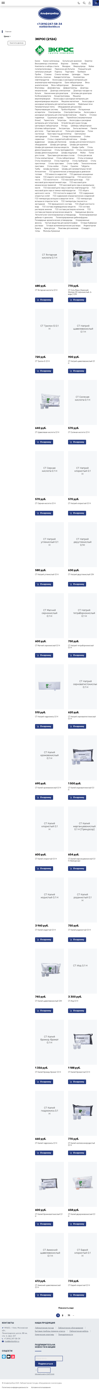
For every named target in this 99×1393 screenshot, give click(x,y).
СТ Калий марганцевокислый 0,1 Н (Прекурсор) (81, 860)
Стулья (64, 166)
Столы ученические (85, 150)
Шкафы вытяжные (51, 169)
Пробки (38, 74)
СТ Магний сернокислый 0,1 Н (47, 646)
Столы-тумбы (72, 163)
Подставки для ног (54, 131)
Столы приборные (80, 161)
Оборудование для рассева (69, 107)
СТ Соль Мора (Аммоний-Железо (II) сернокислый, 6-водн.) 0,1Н (80, 292)
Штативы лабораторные (45, 128)
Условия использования (41, 1387)
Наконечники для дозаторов (56, 93)
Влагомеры (39, 88)
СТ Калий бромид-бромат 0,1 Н (48, 1072)
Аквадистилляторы (62, 77)
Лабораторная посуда (44, 1328)
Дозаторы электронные (60, 91)
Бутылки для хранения (72, 61)
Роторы (64, 126)
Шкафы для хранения (79, 145)
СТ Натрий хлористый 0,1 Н (79, 503)
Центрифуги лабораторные (46, 126)
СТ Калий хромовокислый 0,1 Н (48, 788)
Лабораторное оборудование (70, 1328)
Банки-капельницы (51, 61)
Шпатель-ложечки (43, 77)
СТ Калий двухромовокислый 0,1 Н (81, 1215)
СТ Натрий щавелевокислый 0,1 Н (81, 362)
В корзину (44, 300)
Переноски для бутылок (65, 69)
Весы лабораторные (60, 85)
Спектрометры (54, 112)
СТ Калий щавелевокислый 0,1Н (48, 1001)
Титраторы (61, 120)
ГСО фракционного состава (60, 204)
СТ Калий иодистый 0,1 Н (45, 930)
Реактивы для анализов (68, 228)
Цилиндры (76, 74)
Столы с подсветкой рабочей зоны (62, 139)
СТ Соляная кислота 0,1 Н (78, 432)
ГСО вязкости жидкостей (56, 174)
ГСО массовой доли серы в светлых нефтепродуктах (66, 188)
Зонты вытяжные (80, 128)
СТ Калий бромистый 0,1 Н (79, 1072)
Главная (8, 32)
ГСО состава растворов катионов (69, 209)
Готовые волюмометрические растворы (63, 226)
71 (69, 1315)
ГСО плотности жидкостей (64, 193)
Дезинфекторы (54, 88)
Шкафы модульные (69, 153)
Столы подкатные (61, 161)
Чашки (86, 74)
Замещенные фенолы (84, 212)
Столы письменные (43, 161)
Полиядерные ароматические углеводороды (53, 220)
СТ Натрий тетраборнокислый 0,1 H (81, 647)
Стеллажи (54, 136)
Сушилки (74, 166)
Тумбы (37, 169)
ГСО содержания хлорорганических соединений (73, 196)
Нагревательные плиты (45, 107)
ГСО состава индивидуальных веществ (59, 207)
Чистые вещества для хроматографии (61, 223)
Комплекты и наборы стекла (47, 66)
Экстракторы (64, 128)
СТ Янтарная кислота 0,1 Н (46, 290)
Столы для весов (85, 155)
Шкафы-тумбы (78, 147)
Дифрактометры (70, 88)
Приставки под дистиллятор (59, 134)
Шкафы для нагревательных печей (76, 169)
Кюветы (83, 115)
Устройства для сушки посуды (74, 123)
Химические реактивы (44, 1334)
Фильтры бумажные (51, 231)
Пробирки (81, 72)
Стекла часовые (62, 74)
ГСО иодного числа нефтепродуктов (58, 177)
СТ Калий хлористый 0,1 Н (46, 859)
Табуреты (85, 166)
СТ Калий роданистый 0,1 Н (79, 930)
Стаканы (48, 74)
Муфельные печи (85, 104)
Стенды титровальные (71, 136)
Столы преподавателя (64, 150)
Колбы (84, 64)
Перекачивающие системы (46, 109)
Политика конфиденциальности (15, 1387)
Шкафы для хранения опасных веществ (52, 147)
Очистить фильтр (16, 43)
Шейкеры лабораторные (81, 126)
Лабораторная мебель (78, 1331)
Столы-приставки (56, 163)
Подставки (69, 72)
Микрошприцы (79, 66)
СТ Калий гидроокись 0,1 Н (46, 1143)
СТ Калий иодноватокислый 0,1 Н (81, 789)
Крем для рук (49, 228)
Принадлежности (65, 1334)
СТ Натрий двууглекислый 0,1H (81, 574)
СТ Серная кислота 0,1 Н (45, 503)
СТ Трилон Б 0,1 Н (42, 361)
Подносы (58, 72)
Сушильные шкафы (55, 118)
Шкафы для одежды (58, 145)
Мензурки (66, 66)
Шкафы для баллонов (57, 142)
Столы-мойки (53, 166)
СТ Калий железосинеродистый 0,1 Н (81, 1144)
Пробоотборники (68, 109)
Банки (37, 61)
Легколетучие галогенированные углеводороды (55, 215)
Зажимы (74, 64)
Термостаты (49, 120)
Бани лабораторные (73, 82)
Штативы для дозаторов (81, 93)
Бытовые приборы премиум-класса (50, 1331)
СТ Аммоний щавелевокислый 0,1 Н (48, 1286)
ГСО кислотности (50, 180)
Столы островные (85, 158)
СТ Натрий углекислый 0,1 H (47, 574)
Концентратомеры (62, 96)
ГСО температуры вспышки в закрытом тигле (54, 199)
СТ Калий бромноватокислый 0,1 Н (48, 1215)
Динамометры (78, 85)
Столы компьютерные (44, 158)
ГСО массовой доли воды (72, 180)
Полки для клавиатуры (75, 131)
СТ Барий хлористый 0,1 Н (79, 1285)
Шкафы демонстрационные (46, 153)
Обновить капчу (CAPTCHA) (44, 1374)
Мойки (83, 153)
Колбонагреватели (43, 96)
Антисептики (40, 172)
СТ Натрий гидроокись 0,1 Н (46, 717)
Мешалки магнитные (70, 101)
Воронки (64, 64)
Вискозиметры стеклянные (46, 64)
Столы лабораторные (65, 158)
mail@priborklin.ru (49, 26)
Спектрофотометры (72, 112)
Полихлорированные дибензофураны (72, 217)
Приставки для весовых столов (61, 155)
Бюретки (88, 61)
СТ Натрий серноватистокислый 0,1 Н (82, 718)
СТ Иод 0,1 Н (73, 1001)
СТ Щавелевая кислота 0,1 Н (47, 432)
